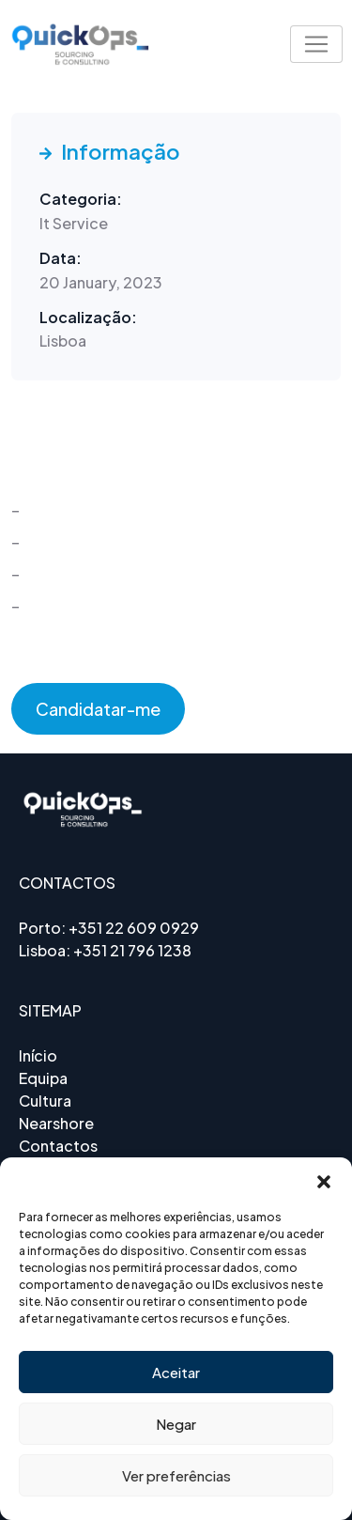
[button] (323, 1180)
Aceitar (176, 1372)
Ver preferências (176, 1475)
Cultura (45, 1100)
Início (38, 1055)
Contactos (58, 1146)
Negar (176, 1424)
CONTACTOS (67, 882)
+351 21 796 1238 (132, 950)
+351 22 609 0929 (134, 928)
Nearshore (56, 1123)
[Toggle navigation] (316, 44)
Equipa (43, 1078)
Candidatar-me (98, 709)
